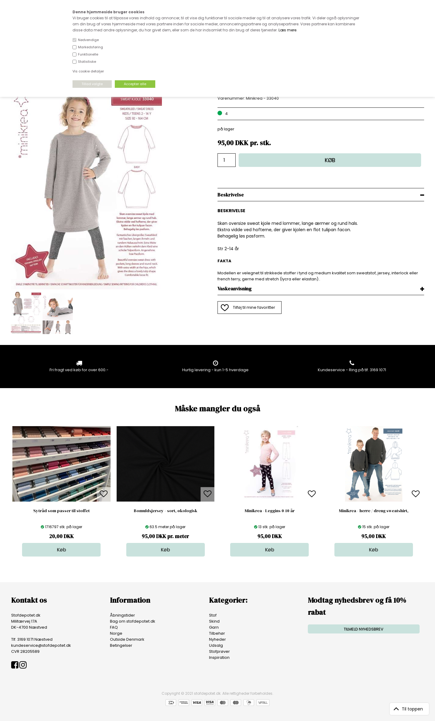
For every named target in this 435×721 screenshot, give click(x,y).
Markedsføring (90, 47)
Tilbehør (217, 633)
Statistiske (87, 61)
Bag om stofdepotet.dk (132, 621)
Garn (214, 627)
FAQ (114, 627)
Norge (116, 633)
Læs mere (287, 30)
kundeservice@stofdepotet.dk (41, 645)
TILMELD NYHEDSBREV (363, 629)
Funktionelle (88, 54)
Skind (214, 621)
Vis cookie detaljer (88, 71)
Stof (213, 615)
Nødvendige (88, 39)
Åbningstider (122, 615)
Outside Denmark (127, 639)
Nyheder (217, 639)
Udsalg (216, 645)
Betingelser (121, 645)
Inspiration (219, 657)
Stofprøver (219, 651)
